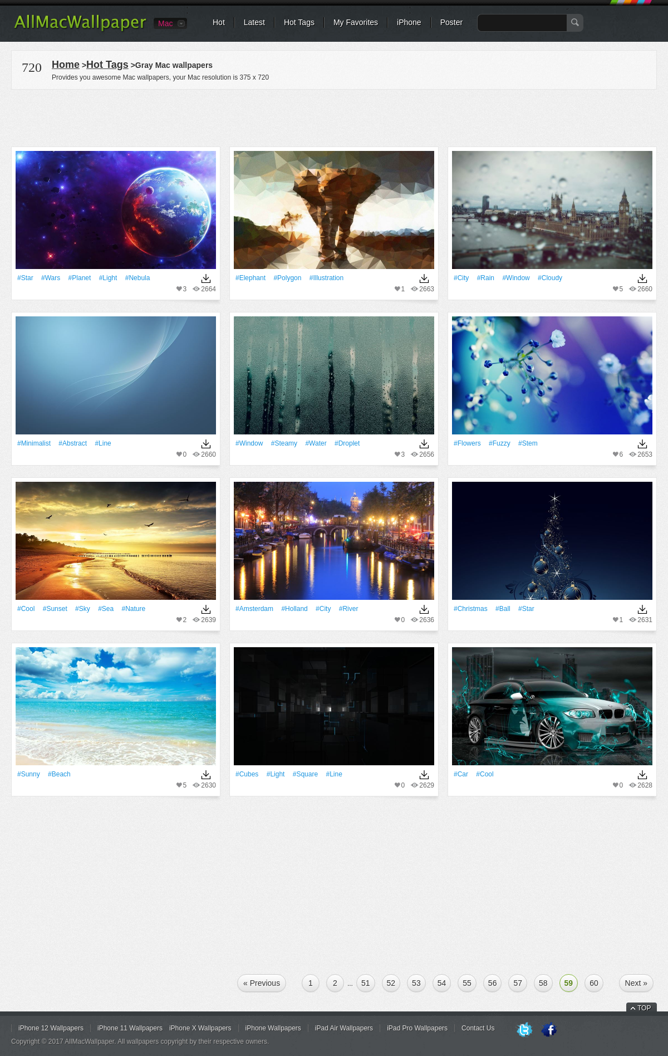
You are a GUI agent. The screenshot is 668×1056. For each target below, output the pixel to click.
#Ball (502, 609)
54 (442, 983)
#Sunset (55, 609)
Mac (165, 23)
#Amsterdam (254, 609)
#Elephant (250, 278)
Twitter (524, 1030)
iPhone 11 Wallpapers (130, 1028)
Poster (451, 22)
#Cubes (246, 774)
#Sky (82, 609)
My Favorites (355, 22)
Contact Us (477, 1028)
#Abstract (72, 443)
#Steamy (284, 443)
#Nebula (137, 278)
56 (492, 983)
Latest (254, 22)
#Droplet (347, 443)
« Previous (261, 983)
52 (391, 983)
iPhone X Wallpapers (200, 1028)
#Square (305, 774)
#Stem (528, 443)
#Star (25, 278)
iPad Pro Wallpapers (417, 1028)
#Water (315, 443)
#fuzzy (499, 443)
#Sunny (28, 774)
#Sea (106, 609)
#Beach (59, 774)
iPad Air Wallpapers (344, 1028)
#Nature (134, 609)
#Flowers (467, 443)
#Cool (26, 609)
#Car (461, 774)
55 (467, 983)
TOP (644, 1008)
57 (517, 983)
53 (416, 983)
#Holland (294, 609)
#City (461, 278)
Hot (219, 22)
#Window (515, 278)
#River (348, 609)
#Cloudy (550, 278)
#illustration (326, 278)
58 (543, 983)
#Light (108, 278)
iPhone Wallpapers (273, 1028)
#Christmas (471, 609)
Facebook (549, 1030)
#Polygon (287, 278)
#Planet (79, 278)
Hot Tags (299, 22)
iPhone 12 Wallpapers (51, 1028)
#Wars (50, 278)
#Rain (485, 278)
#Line (103, 443)
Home (66, 64)
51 (365, 983)
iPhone (409, 22)
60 (594, 983)
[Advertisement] (334, 116)
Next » (636, 983)
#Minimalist (34, 443)
